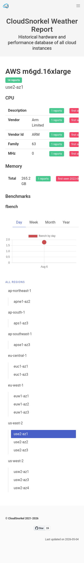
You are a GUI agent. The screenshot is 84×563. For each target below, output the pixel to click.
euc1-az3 (21, 374)
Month (50, 222)
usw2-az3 (21, 480)
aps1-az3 (21, 323)
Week (33, 222)
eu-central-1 (17, 355)
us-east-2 (15, 423)
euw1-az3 (21, 412)
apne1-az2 (22, 301)
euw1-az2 (21, 404)
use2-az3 (21, 450)
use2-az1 (21, 434)
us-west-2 (16, 461)
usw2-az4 (21, 488)
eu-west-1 (16, 385)
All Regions (15, 282)
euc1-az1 (21, 366)
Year (66, 222)
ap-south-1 (16, 312)
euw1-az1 (21, 396)
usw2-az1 (21, 472)
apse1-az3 (22, 345)
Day (19, 222)
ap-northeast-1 (19, 291)
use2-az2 (21, 442)
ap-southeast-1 (20, 334)
